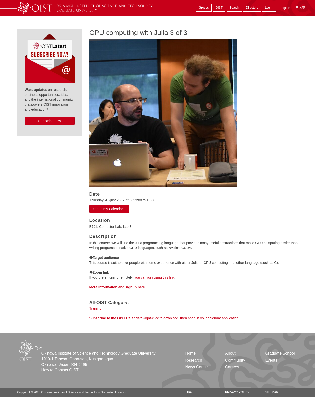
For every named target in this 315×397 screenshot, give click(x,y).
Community (235, 360)
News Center (196, 367)
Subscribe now (49, 121)
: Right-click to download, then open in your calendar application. (164, 318)
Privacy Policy (237, 392)
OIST (219, 7)
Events (271, 360)
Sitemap (271, 392)
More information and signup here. (117, 287)
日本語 (300, 8)
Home (190, 353)
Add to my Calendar (109, 209)
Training (95, 308)
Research (193, 360)
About (230, 353)
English (284, 8)
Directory (252, 7)
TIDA (188, 392)
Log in (269, 7)
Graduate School (280, 353)
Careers (232, 367)
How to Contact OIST (60, 370)
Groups (204, 7)
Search (234, 7)
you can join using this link (154, 277)
